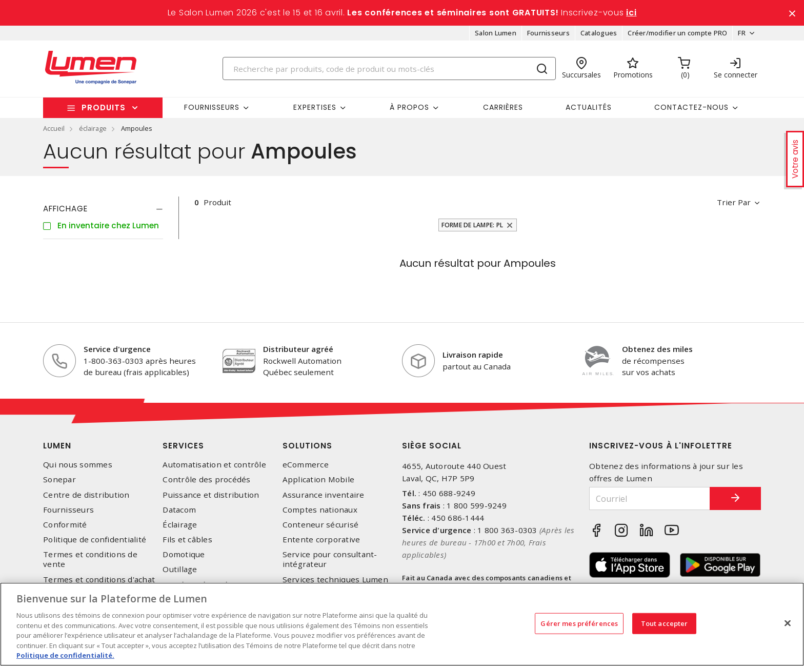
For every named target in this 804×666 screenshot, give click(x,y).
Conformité (65, 525)
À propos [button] (409, 107)
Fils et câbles (187, 539)
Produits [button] (104, 107)
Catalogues (598, 32)
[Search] (389, 68)
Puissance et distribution (211, 495)
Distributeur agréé (298, 349)
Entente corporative (321, 539)
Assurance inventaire (324, 495)
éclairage (93, 128)
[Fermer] (787, 623)
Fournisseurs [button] (211, 107)
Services (183, 445)
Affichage (65, 208)
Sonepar (59, 479)
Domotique (184, 554)
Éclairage (180, 525)
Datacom (179, 510)
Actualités (589, 107)
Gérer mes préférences (579, 623)
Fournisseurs (548, 32)
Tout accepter (664, 623)
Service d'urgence (117, 349)
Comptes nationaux (320, 510)
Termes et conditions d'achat (99, 579)
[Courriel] (649, 498)
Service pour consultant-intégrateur (330, 559)
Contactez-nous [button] (691, 107)
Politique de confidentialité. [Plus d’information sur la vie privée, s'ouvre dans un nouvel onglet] (65, 655)
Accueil (54, 128)
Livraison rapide (473, 354)
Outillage (180, 569)
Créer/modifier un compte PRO (677, 32)
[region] (402, 624)
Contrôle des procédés (206, 479)
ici (631, 12)
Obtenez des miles (657, 349)
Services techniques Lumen (335, 579)
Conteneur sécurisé (321, 525)
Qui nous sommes (77, 464)
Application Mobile (319, 479)
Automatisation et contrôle (214, 464)
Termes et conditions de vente (90, 559)
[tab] (103, 209)
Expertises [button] (314, 107)
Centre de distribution (86, 495)
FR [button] (742, 32)
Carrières (503, 107)
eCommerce (306, 464)
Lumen (57, 445)
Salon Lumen (495, 32)
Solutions (307, 445)
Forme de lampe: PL (472, 225)
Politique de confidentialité (94, 539)
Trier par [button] (734, 202)
